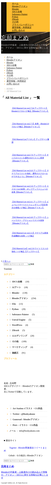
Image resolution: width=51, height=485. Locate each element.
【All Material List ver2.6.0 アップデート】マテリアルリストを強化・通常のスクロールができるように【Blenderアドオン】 (30, 174)
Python (15, 17)
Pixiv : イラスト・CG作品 (25, 425)
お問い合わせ (18, 30)
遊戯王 (15, 353)
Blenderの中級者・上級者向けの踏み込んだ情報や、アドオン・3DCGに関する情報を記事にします (24, 475)
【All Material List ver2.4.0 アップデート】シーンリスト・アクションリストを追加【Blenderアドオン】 (30, 220)
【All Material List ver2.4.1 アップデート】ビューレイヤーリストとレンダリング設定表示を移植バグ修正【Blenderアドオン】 (30, 205)
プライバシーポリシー (23, 24)
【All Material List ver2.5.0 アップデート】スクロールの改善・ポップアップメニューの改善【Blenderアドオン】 (30, 189)
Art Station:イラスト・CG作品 (27, 408)
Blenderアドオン (20, 6)
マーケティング (19, 347)
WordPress (17, 325)
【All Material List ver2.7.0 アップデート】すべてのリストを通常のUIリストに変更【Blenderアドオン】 (30, 158)
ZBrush (15, 19)
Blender (15, 9)
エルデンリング (19, 336)
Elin (14, 304)
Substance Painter (19, 14)
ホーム (15, 3)
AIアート (16, 287)
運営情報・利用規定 (22, 27)
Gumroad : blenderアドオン (26, 419)
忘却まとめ (15, 38)
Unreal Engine (18, 320)
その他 (15, 22)
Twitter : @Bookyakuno (24, 414)
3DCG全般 (17, 11)
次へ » (7, 261)
